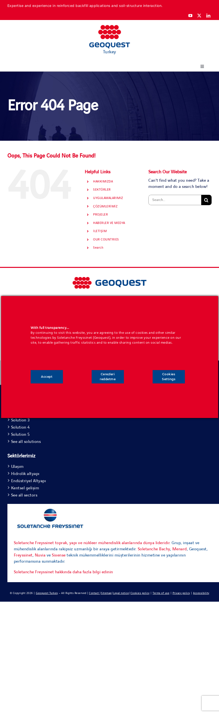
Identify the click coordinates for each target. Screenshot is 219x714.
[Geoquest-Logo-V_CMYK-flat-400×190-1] (109, 27)
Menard (179, 549)
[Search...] (174, 200)
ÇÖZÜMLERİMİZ (105, 206)
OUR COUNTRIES (106, 239)
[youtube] (190, 16)
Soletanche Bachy (154, 549)
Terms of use (161, 593)
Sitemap (106, 593)
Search (98, 247)
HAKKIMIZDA (103, 181)
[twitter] (199, 16)
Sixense (59, 555)
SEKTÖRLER (102, 189)
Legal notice (121, 593)
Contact (94, 593)
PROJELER (100, 214)
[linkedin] (208, 16)
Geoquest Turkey (47, 593)
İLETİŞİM (100, 231)
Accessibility (201, 593)
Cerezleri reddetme (108, 376)
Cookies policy (140, 593)
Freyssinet (23, 555)
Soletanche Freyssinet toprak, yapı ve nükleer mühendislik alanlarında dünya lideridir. (92, 543)
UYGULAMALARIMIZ (108, 198)
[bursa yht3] (110, 279)
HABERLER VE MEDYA (109, 223)
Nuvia (40, 555)
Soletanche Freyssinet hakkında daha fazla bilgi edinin (63, 572)
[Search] (206, 200)
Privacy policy (181, 593)
